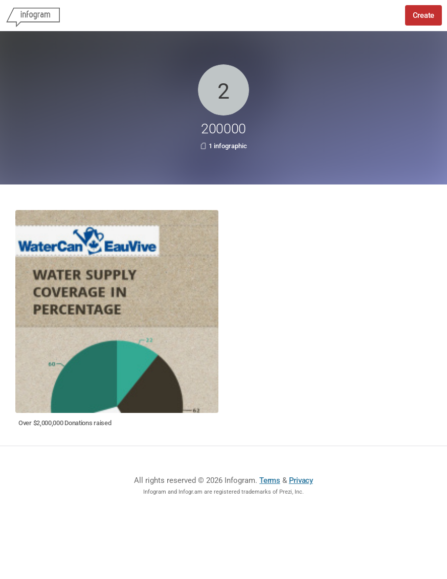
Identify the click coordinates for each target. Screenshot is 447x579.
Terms (269, 480)
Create (423, 15)
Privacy (301, 480)
